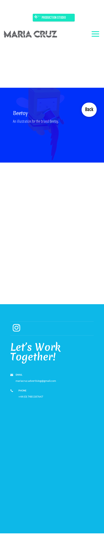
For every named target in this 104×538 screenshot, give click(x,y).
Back (89, 109)
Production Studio (54, 17)
